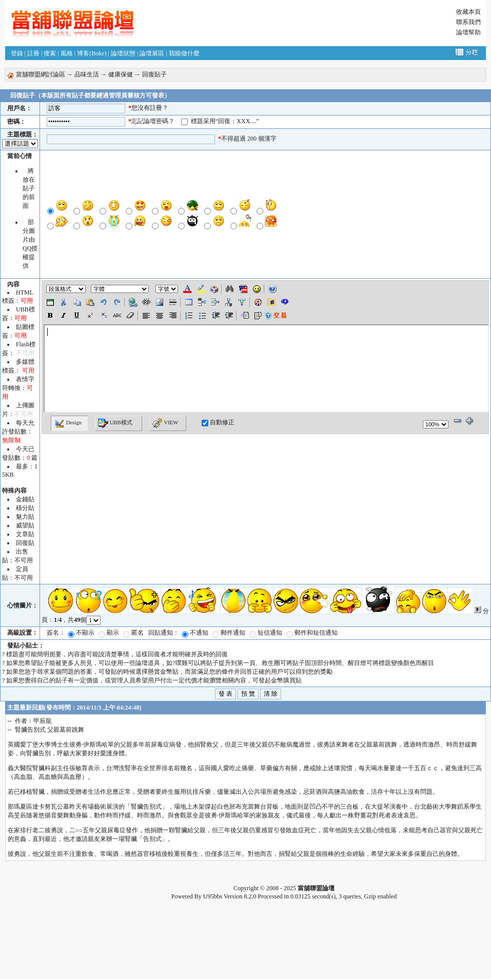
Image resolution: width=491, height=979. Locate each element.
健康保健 (120, 74)
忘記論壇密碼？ (152, 121)
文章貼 (25, 534)
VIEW (165, 423)
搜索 (50, 53)
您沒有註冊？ (149, 107)
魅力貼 (25, 516)
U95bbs (212, 896)
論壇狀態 (123, 53)
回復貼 (25, 542)
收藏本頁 (468, 11)
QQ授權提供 (30, 257)
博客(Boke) (91, 53)
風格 (67, 53)
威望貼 (25, 525)
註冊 (33, 53)
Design (68, 423)
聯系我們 (468, 22)
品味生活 (86, 74)
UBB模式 (115, 423)
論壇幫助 (468, 32)
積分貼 (25, 508)
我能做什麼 (184, 53)
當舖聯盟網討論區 (40, 74)
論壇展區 (152, 53)
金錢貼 (25, 499)
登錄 (17, 53)
